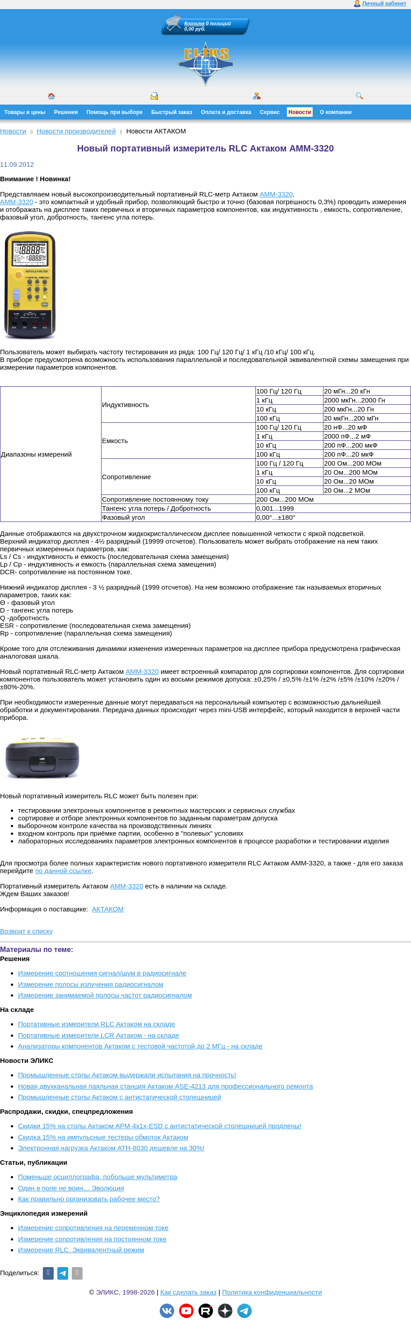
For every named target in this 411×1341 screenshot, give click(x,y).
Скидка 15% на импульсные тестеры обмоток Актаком (103, 1137)
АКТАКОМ (108, 909)
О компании (336, 112)
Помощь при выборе (115, 112)
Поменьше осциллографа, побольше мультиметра (97, 1177)
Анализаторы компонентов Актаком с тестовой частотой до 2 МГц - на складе (140, 1046)
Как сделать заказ (188, 1292)
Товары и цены (25, 112)
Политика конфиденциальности (272, 1292)
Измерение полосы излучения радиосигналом (90, 984)
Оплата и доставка (226, 112)
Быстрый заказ (171, 112)
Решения (66, 112)
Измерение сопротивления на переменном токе (93, 1227)
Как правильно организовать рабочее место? (89, 1199)
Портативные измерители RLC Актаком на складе (96, 1024)
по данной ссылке (63, 870)
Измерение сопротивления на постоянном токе (92, 1239)
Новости (299, 112)
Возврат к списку (26, 931)
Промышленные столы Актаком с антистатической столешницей (119, 1097)
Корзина (195, 23)
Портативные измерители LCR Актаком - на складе (98, 1035)
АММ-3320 (275, 194)
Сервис (270, 112)
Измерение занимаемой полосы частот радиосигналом (105, 995)
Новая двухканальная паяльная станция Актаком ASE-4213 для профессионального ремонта (165, 1086)
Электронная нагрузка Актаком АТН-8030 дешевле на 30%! (111, 1148)
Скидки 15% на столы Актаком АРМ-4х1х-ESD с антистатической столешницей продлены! (159, 1126)
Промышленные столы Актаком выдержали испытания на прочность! (127, 1075)
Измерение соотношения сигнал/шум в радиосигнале (102, 973)
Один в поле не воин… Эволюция (71, 1188)
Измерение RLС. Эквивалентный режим (81, 1250)
